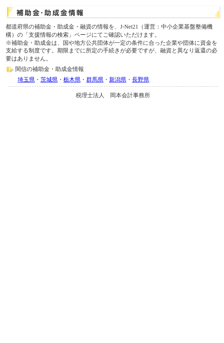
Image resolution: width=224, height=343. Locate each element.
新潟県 (117, 79)
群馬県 (94, 79)
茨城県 (49, 79)
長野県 (140, 79)
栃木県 (72, 79)
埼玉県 (26, 79)
